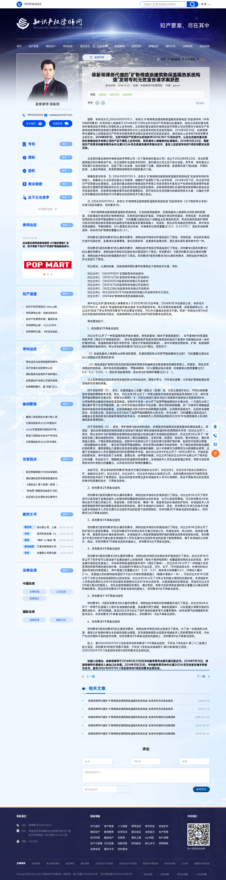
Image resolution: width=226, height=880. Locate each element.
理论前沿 (85, 46)
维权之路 (136, 837)
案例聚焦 (119, 46)
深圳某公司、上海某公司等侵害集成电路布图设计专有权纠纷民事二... (55, 527)
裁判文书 (170, 46)
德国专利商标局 (202, 863)
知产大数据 (96, 843)
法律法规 (34, 591)
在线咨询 (61, 123)
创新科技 (122, 843)
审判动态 (68, 46)
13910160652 (29, 4)
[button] (44, 274)
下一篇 (203, 676)
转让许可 (150, 843)
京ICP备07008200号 (85, 874)
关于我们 (34, 123)
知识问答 (95, 837)
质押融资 (163, 843)
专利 (202, 59)
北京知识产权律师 (104, 863)
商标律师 (85, 863)
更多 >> (66, 143)
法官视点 (102, 46)
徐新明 (102, 94)
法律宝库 (187, 46)
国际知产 (51, 46)
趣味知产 (109, 837)
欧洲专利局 (169, 863)
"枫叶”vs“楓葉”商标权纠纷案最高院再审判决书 (55, 540)
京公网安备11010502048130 (116, 874)
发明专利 (127, 94)
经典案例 (190, 59)
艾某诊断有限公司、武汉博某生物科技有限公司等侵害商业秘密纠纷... (55, 546)
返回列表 (99, 57)
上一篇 (88, 676)
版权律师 (70, 863)
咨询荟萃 (163, 826)
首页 (19, 46)
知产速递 (33, 46)
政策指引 (34, 598)
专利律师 (35, 863)
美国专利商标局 (150, 863)
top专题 (149, 837)
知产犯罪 (163, 831)
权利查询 (122, 849)
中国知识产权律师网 (181, 183)
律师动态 (153, 46)
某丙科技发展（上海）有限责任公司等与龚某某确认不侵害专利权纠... (55, 534)
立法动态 (61, 591)
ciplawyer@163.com (58, 114)
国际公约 (61, 619)
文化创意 (109, 843)
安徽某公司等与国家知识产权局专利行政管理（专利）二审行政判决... (55, 553)
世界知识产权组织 (128, 863)
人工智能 (122, 826)
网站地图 (204, 46)
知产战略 (163, 837)
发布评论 (201, 789)
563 (201, 103)
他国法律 (34, 619)
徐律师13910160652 (40, 825)
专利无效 (114, 94)
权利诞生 (136, 843)
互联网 (121, 837)
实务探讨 (136, 46)
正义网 (184, 863)
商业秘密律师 (53, 863)
